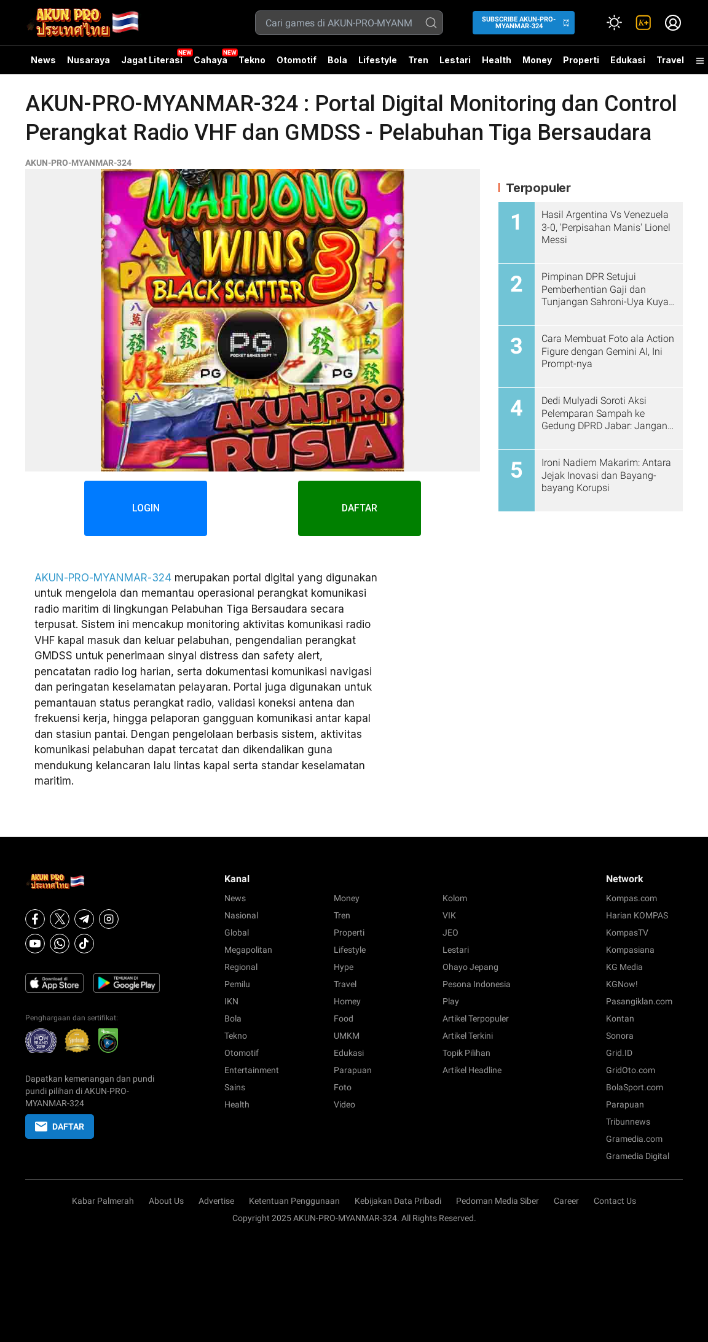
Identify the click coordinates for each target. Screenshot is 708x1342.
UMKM (347, 1036)
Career (566, 1201)
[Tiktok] (84, 943)
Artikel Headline (472, 1070)
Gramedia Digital (637, 1156)
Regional (241, 967)
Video (344, 1104)
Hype (343, 967)
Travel (670, 60)
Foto (343, 1087)
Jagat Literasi (152, 60)
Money (537, 60)
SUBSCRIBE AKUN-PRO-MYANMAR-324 (519, 22)
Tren (418, 60)
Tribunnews (628, 1122)
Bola (337, 60)
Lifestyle (377, 60)
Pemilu (237, 984)
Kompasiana (630, 950)
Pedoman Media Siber (497, 1201)
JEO (450, 932)
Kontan (620, 1018)
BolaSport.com (634, 1087)
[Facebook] (35, 919)
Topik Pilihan (466, 1053)
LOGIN (146, 508)
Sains (234, 1087)
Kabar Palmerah (103, 1201)
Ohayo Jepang (470, 967)
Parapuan (353, 1070)
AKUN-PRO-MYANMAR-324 (78, 163)
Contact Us (615, 1201)
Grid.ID (619, 1053)
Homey (347, 1001)
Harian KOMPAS (637, 915)
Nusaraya (88, 60)
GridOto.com (630, 1070)
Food (343, 1018)
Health (496, 60)
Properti (581, 60)
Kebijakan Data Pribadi (398, 1201)
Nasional (241, 915)
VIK (449, 915)
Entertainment (251, 1070)
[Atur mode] (614, 23)
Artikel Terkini (467, 1036)
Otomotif (297, 60)
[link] (643, 23)
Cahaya (210, 60)
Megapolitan (248, 950)
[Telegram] (84, 919)
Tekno (252, 60)
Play (450, 1001)
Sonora (620, 1036)
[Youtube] (35, 943)
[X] (59, 919)
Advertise (216, 1201)
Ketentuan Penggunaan (294, 1201)
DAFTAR (360, 508)
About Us (166, 1201)
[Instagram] (109, 919)
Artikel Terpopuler (475, 1018)
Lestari (455, 64)
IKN (231, 1001)
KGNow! (622, 984)
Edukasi (627, 60)
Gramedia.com (634, 1139)
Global (236, 932)
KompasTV (627, 932)
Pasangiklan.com (639, 1001)
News (43, 60)
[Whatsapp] (59, 943)
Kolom (454, 898)
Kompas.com (631, 898)
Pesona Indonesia (476, 984)
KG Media (624, 967)
